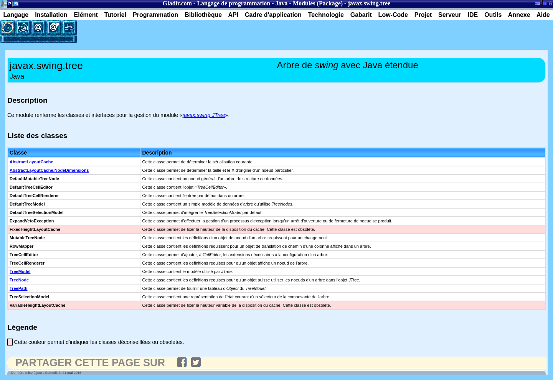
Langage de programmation (233, 3)
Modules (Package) (318, 3)
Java (282, 3)
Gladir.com (177, 3)
